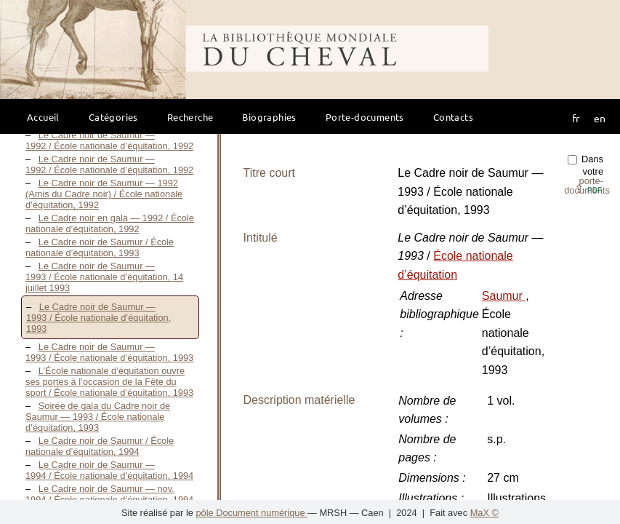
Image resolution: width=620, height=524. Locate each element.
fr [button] (575, 117)
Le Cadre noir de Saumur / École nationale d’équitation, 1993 (99, 247)
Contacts (453, 117)
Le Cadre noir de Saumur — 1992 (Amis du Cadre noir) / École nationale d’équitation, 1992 (103, 194)
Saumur (504, 296)
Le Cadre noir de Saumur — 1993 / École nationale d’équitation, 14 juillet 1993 (104, 277)
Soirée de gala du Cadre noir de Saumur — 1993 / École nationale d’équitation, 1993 (97, 416)
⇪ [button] (588, 189)
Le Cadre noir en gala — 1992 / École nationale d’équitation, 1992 (109, 223)
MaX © (484, 512)
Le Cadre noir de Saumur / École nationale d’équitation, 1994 (99, 446)
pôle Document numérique (251, 512)
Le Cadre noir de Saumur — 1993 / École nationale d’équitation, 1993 (98, 317)
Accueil (43, 117)
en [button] (599, 117)
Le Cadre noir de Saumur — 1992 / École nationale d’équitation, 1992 (109, 140)
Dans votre (587, 175)
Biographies (269, 117)
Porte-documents (365, 117)
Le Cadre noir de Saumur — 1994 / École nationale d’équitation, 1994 (109, 470)
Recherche (190, 117)
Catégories (113, 117)
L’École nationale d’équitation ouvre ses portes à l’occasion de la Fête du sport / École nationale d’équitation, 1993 (109, 381)
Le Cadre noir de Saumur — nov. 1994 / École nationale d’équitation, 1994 (109, 494)
